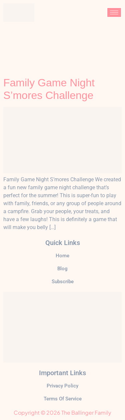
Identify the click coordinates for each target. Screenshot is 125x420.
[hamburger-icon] (114, 12)
